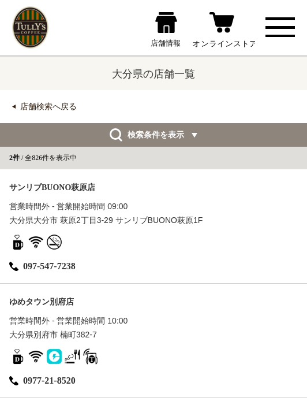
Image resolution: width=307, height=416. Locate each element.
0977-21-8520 (42, 380)
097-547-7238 (42, 266)
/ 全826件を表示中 (43, 158)
